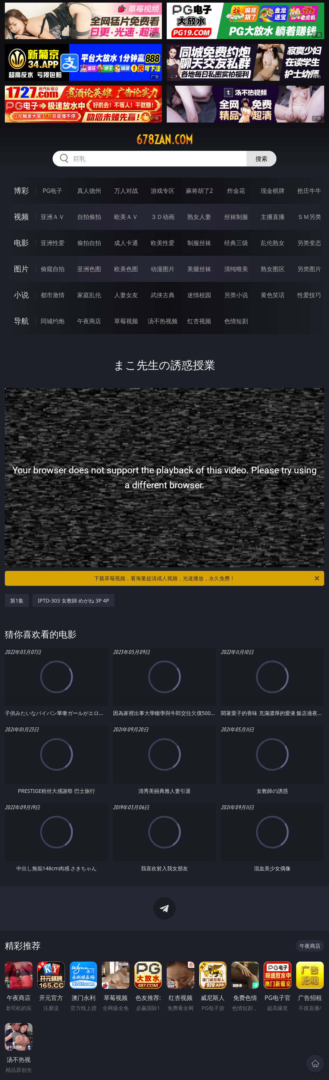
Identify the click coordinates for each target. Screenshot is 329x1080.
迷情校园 (199, 295)
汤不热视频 (163, 321)
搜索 (261, 159)
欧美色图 (126, 269)
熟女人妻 (199, 217)
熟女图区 (273, 269)
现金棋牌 (273, 191)
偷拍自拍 (89, 243)
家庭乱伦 (89, 295)
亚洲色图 (89, 269)
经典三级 (236, 243)
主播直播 (273, 217)
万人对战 (126, 191)
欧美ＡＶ (126, 217)
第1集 (17, 600)
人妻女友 (126, 295)
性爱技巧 (309, 295)
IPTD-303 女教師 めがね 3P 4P (73, 600)
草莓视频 (126, 321)
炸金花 (236, 191)
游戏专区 (163, 191)
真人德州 (89, 191)
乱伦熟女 (273, 243)
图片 (21, 269)
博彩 (21, 190)
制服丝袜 (199, 243)
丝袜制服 (236, 217)
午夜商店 (89, 321)
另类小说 (236, 295)
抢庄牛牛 (309, 191)
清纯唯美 (236, 269)
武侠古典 (163, 295)
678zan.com (164, 139)
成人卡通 (126, 243)
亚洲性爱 (53, 243)
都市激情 (53, 295)
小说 (21, 295)
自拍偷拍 (89, 217)
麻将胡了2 (199, 191)
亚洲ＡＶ (53, 217)
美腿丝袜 (199, 269)
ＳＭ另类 (309, 217)
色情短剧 (236, 321)
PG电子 (52, 191)
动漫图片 (163, 269)
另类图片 (309, 269)
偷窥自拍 (53, 269)
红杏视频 (199, 321)
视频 (21, 217)
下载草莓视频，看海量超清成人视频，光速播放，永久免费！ (207, 578)
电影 (21, 243)
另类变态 (309, 243)
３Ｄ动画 (163, 217)
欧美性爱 (163, 243)
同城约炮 (53, 321)
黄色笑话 (273, 295)
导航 (21, 321)
